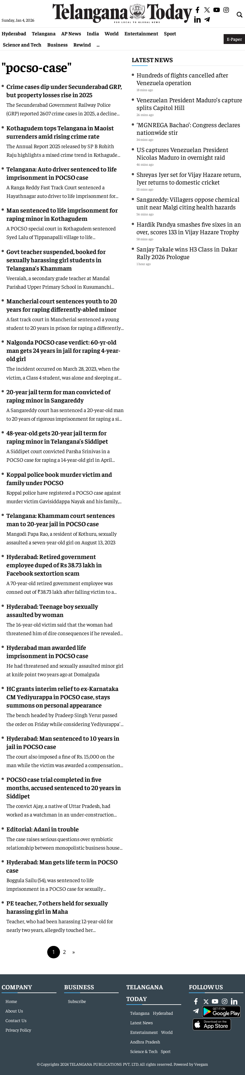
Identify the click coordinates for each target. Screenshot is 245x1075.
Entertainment (141, 33)
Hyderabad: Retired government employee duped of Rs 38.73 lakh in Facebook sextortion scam (54, 564)
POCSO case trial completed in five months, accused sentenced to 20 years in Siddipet (63, 787)
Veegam (201, 1064)
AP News (71, 33)
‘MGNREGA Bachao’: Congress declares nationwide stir (188, 128)
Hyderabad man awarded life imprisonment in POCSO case (47, 651)
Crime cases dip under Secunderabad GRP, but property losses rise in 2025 (64, 90)
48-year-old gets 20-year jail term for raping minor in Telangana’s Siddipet (57, 437)
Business (57, 44)
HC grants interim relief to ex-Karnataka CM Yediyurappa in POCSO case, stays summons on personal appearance (62, 696)
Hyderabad (14, 33)
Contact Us (15, 1020)
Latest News (152, 59)
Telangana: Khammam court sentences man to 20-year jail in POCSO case (60, 519)
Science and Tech (22, 44)
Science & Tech (144, 1051)
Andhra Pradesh (145, 1041)
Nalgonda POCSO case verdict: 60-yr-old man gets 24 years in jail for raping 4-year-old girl (63, 350)
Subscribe (77, 1001)
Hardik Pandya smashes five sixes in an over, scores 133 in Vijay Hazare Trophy (189, 228)
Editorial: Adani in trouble (42, 829)
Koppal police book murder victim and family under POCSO (59, 478)
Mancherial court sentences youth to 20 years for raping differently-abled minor (61, 305)
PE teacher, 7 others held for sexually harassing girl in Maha (57, 907)
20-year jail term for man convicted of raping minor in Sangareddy (58, 396)
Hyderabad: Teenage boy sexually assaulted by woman (52, 610)
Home (11, 1001)
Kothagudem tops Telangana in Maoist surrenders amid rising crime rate (60, 132)
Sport (170, 33)
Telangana (44, 33)
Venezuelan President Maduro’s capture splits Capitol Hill (189, 103)
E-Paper (234, 39)
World (112, 33)
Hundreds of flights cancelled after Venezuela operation (182, 78)
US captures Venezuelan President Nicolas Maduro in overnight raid (182, 153)
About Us (14, 1010)
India (93, 33)
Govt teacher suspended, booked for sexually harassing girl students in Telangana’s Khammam (56, 259)
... (98, 44)
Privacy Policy (18, 1030)
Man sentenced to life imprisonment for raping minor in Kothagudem (62, 214)
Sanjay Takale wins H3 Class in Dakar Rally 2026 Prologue (187, 252)
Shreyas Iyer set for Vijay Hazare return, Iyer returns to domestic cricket (189, 178)
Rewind (82, 44)
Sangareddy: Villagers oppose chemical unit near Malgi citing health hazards (188, 203)
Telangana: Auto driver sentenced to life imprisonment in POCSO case (61, 173)
